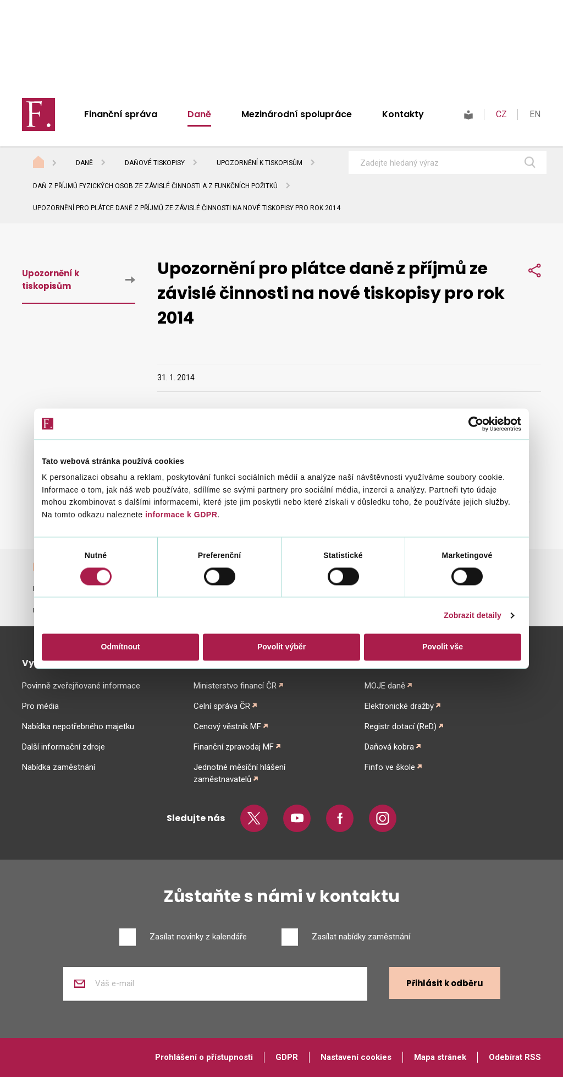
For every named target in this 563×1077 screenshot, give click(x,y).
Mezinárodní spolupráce (296, 114)
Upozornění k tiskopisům (259, 163)
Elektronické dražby (399, 706)
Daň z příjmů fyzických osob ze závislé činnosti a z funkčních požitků (155, 186)
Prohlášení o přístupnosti (204, 1057)
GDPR (286, 1057)
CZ (501, 114)
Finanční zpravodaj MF (234, 747)
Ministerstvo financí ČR (235, 686)
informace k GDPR (180, 514)
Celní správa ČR (222, 706)
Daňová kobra (389, 747)
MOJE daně (385, 686)
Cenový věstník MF (227, 726)
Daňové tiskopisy (155, 163)
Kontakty (403, 114)
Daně (199, 114)
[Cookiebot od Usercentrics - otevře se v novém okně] (473, 423)
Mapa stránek (440, 1057)
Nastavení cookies (356, 1057)
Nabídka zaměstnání (58, 767)
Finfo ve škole (390, 767)
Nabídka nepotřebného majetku (78, 726)
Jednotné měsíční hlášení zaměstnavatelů (239, 773)
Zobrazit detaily (472, 615)
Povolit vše (442, 647)
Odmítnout (120, 647)
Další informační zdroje (63, 747)
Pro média (40, 706)
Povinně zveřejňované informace (81, 686)
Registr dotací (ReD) (401, 726)
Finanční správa (120, 114)
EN (534, 114)
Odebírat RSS (515, 1057)
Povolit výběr (281, 647)
